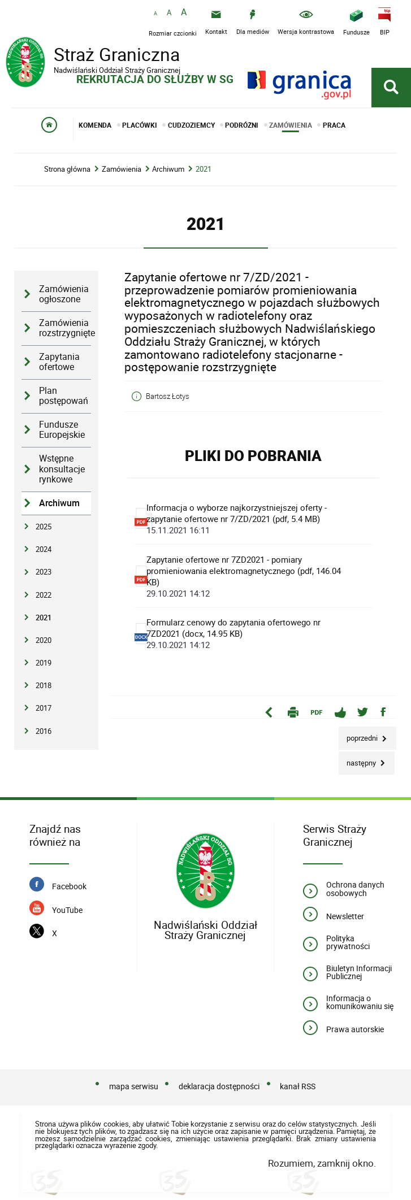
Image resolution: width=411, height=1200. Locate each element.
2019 (43, 663)
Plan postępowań (63, 396)
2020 (43, 640)
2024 (43, 549)
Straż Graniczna (96, 56)
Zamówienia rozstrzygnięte (65, 328)
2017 (43, 708)
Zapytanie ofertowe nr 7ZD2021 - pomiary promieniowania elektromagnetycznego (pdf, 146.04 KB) (250, 576)
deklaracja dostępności (219, 1086)
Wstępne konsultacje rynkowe (62, 469)
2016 (43, 731)
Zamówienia (121, 169)
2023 (43, 572)
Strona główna (67, 169)
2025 (43, 526)
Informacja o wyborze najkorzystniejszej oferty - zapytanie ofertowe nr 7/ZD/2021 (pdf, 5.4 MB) (250, 519)
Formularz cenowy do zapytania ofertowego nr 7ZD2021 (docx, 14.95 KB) (250, 633)
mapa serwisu (133, 1086)
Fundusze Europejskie (62, 430)
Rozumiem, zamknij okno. (322, 1162)
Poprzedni (359, 735)
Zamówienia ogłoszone (64, 294)
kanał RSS (297, 1086)
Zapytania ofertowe (59, 362)
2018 (43, 685)
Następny (358, 759)
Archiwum (168, 169)
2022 (43, 595)
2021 (203, 169)
